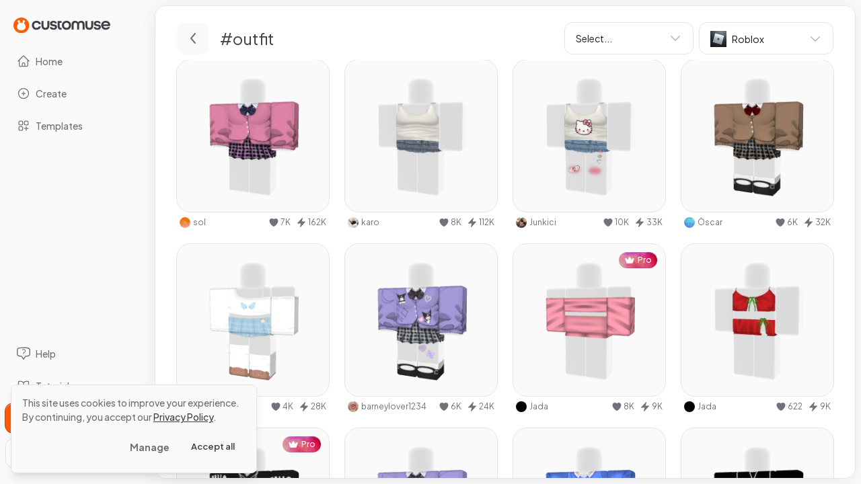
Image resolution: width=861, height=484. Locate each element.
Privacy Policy (183, 417)
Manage (150, 447)
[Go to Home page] (61, 24)
